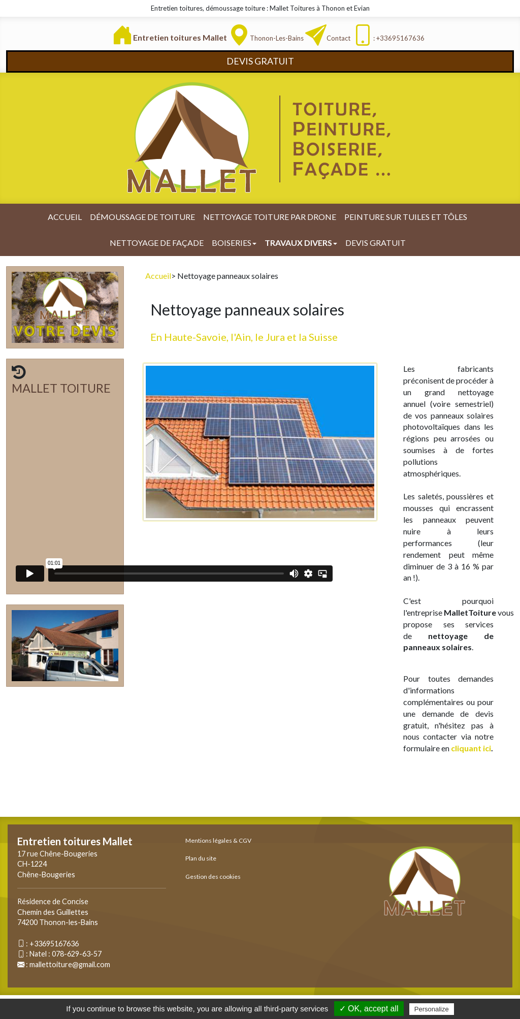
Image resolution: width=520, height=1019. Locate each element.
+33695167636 (54, 943)
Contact (338, 38)
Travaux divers (301, 242)
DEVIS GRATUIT (260, 61)
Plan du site (200, 858)
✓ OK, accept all (369, 1008)
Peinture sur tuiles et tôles (405, 216)
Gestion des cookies (213, 876)
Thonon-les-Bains (277, 38)
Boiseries (234, 242)
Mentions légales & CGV (218, 840)
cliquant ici (471, 748)
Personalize (431, 1009)
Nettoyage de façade (157, 242)
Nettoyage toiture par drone (269, 216)
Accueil (65, 216)
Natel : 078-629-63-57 (65, 953)
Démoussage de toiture (142, 216)
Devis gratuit (375, 242)
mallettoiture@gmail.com (69, 964)
